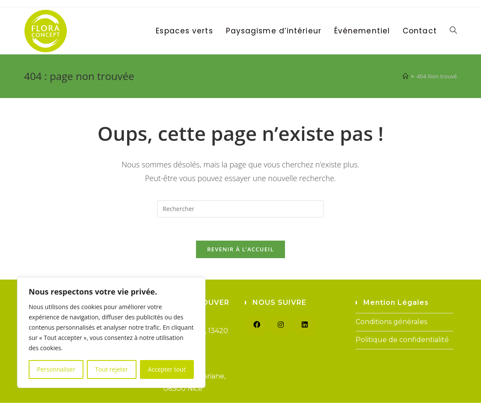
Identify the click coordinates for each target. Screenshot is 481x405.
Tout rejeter (111, 369)
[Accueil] (405, 76)
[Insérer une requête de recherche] (240, 208)
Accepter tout (167, 369)
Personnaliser (56, 369)
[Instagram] (280, 327)
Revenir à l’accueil (240, 252)
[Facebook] (256, 327)
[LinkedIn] (304, 327)
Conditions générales (391, 324)
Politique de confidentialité (402, 342)
